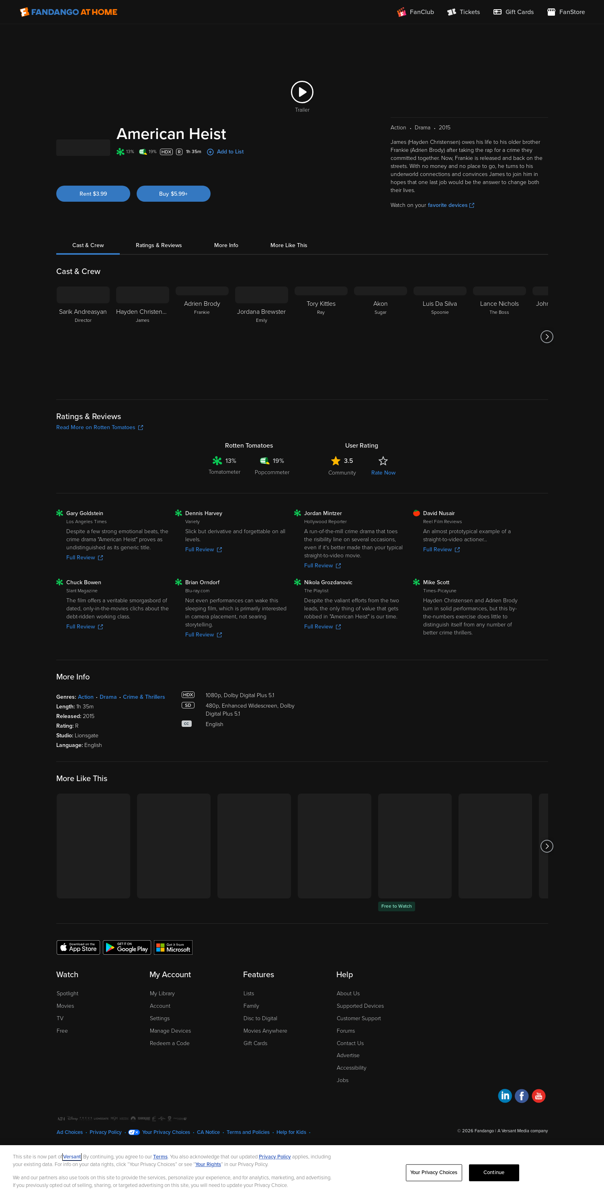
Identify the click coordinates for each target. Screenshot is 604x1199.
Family (251, 1024)
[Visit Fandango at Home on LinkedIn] (505, 1115)
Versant (72, 1157)
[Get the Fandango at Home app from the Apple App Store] (78, 965)
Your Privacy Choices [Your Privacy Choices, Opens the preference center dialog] (434, 1172)
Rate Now (383, 490)
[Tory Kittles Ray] (321, 354)
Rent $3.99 (93, 220)
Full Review (84, 575)
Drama (108, 715)
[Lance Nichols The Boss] (499, 354)
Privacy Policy (275, 1157)
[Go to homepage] (68, 12)
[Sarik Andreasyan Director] (83, 354)
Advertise (348, 1073)
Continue (493, 1172)
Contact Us (350, 1061)
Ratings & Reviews (159, 263)
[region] (302, 1172)
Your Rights (208, 1164)
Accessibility (351, 1085)
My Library (162, 1011)
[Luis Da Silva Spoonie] (440, 354)
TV (60, 1036)
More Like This (288, 263)
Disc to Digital (260, 1036)
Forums (346, 1049)
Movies (65, 1024)
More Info (226, 263)
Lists (249, 1011)
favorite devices (451, 223)
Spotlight (67, 1011)
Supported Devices (360, 1024)
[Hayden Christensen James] (143, 354)
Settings (160, 1036)
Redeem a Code (170, 1061)
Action (86, 715)
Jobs (342, 1098)
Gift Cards (255, 1061)
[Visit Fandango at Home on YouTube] (538, 1115)
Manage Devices (170, 1049)
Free (62, 1049)
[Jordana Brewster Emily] (262, 354)
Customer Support (359, 1036)
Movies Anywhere (265, 1049)
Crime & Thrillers (144, 715)
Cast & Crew (88, 263)
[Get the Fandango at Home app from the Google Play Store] (127, 965)
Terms (160, 1157)
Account (160, 1024)
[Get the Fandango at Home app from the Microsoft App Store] (173, 965)
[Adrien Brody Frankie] (202, 354)
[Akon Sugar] (380, 354)
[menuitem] (513, 12)
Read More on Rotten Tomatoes (99, 445)
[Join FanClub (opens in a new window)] (415, 12)
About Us (348, 1011)
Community (342, 490)
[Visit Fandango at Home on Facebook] (521, 1115)
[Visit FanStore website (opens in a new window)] (566, 12)
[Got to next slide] (547, 354)
